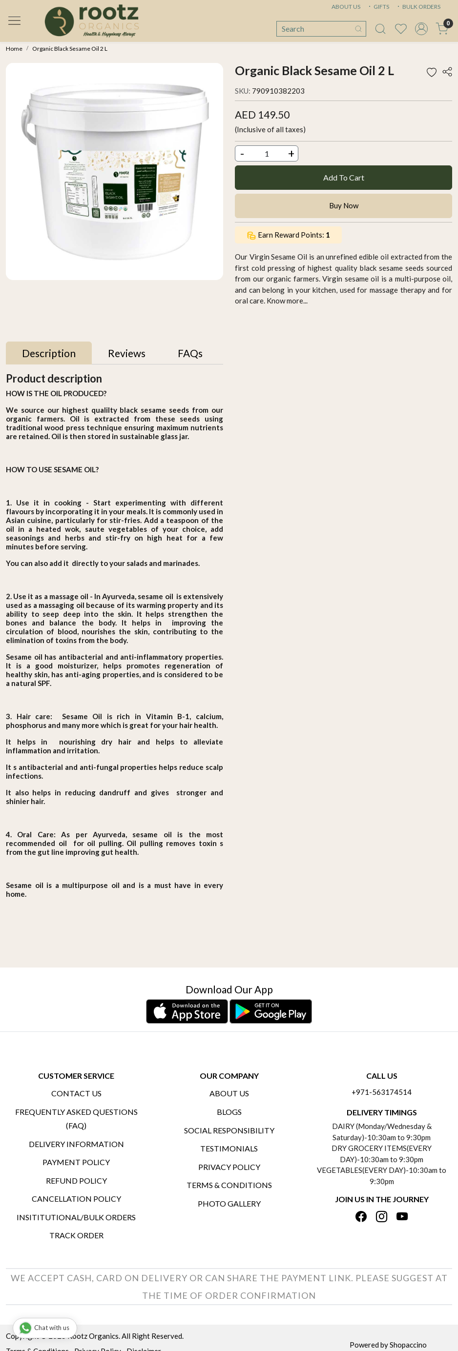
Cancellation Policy (76, 1198)
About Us (229, 1093)
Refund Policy (76, 1180)
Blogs (229, 1111)
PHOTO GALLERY (229, 1203)
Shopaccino (408, 1344)
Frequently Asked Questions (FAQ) (76, 1118)
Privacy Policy (229, 1166)
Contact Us (76, 1093)
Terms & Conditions (229, 1185)
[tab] (49, 353)
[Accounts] (421, 28)
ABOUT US (346, 6)
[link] (380, 28)
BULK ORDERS (418, 6)
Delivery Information (76, 1144)
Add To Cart (343, 177)
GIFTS (378, 6)
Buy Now (343, 205)
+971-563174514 (382, 1092)
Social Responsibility (229, 1130)
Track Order (76, 1235)
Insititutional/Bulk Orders (76, 1217)
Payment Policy (76, 1162)
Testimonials (229, 1148)
